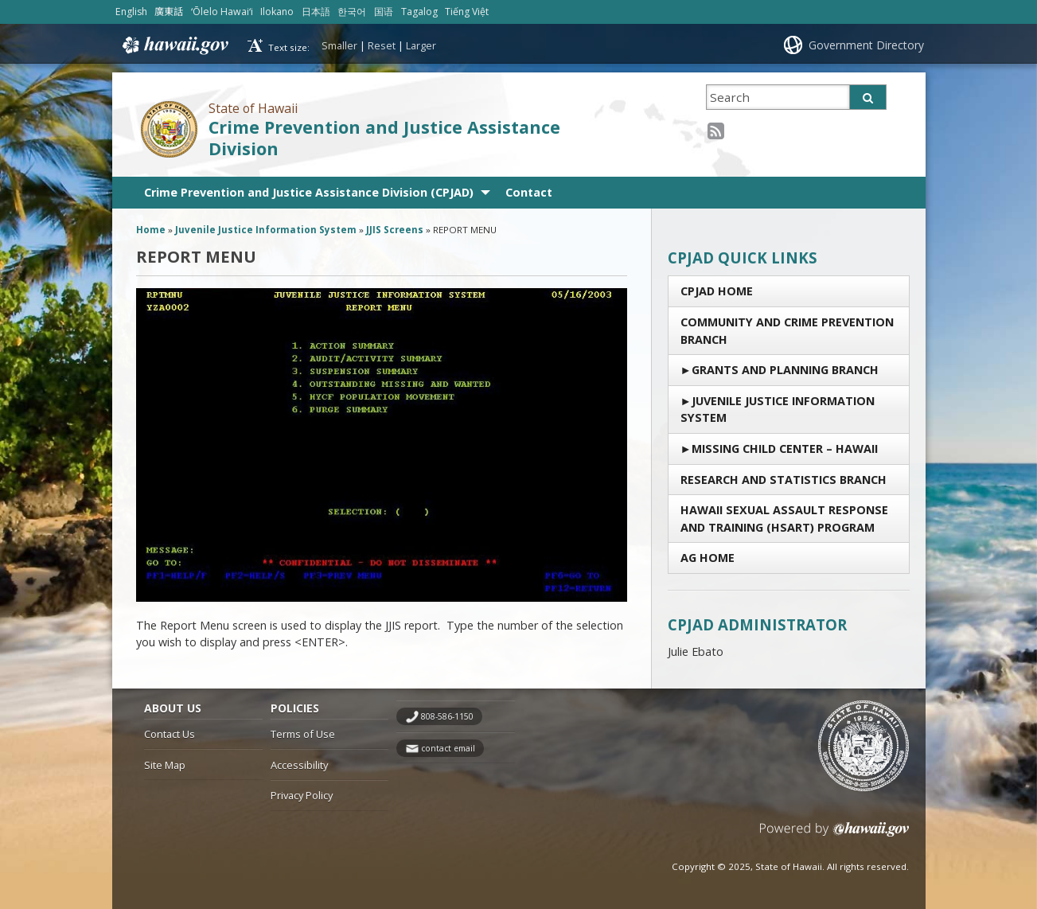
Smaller (339, 45)
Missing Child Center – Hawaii (785, 448)
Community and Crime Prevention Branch (787, 330)
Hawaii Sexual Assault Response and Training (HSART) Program (784, 518)
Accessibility (299, 765)
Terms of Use (303, 734)
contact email (448, 748)
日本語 (316, 11)
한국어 (351, 11)
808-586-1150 (447, 716)
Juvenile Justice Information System (777, 409)
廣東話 (168, 11)
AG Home (707, 557)
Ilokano (277, 11)
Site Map (164, 765)
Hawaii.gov (174, 45)
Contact (528, 192)
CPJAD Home (716, 290)
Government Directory (866, 45)
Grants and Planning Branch (785, 369)
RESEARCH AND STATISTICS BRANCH (783, 479)
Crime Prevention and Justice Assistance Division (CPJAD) (309, 192)
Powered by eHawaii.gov (834, 835)
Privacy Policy (302, 795)
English (131, 11)
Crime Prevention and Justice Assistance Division (384, 137)
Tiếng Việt (467, 11)
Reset (382, 45)
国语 (383, 11)
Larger (421, 45)
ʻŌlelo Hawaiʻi (222, 11)
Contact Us (169, 734)
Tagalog (419, 11)
